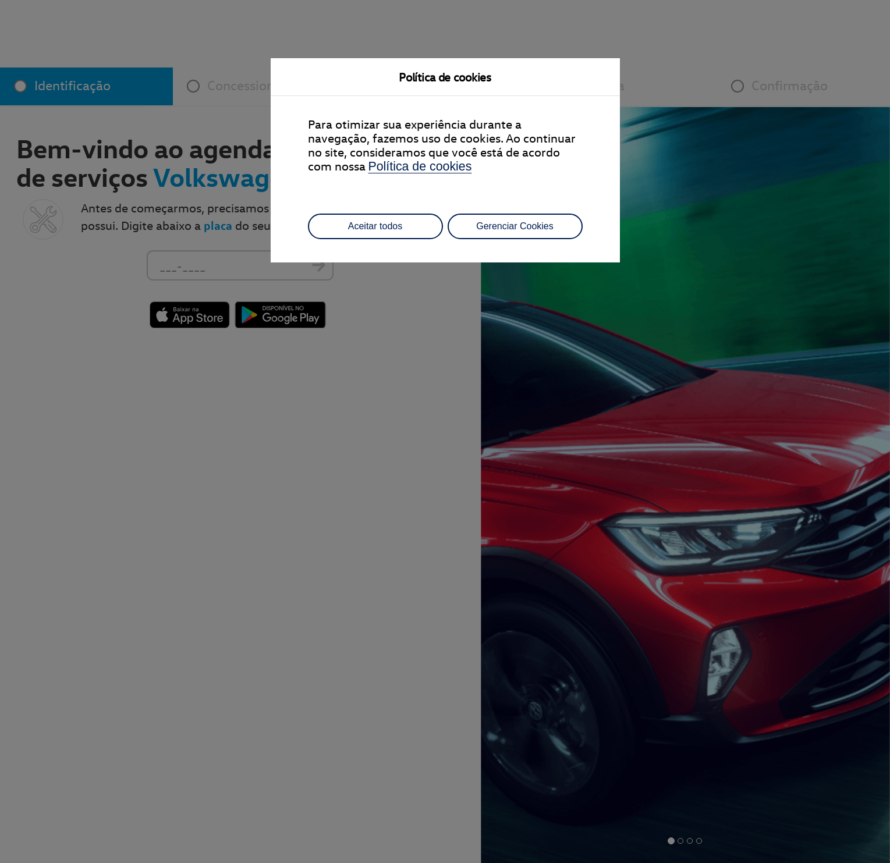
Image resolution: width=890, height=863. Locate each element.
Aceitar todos (375, 226)
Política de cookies (420, 166)
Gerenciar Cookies (515, 226)
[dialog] (445, 431)
